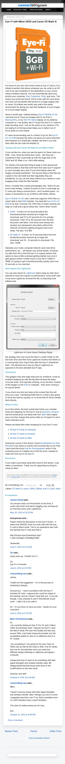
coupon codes (15, 477)
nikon (58, 488)
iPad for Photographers (34, 448)
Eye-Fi (46, 488)
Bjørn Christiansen (19, 619)
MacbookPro (11, 120)
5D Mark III (15, 235)
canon (26, 488)
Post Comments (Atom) (39, 738)
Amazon (55, 412)
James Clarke (16, 500)
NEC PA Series (30, 120)
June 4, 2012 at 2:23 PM (21, 613)
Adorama (46, 412)
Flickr (43, 96)
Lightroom (30, 273)
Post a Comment (15, 720)
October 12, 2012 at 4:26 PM (22, 714)
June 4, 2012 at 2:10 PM (20, 568)
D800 (12, 212)
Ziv (11, 553)
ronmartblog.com (18, 573)
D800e (39, 488)
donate (54, 475)
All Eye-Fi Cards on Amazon (22, 434)
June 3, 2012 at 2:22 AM (21, 547)
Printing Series (36, 9)
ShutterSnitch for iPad (50, 443)
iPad (28, 96)
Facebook (35, 96)
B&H (44, 414)
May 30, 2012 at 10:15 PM (21, 512)
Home (9, 9)
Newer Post (11, 731)
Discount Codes (20, 9)
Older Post (55, 731)
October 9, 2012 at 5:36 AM (22, 677)
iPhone (9, 446)
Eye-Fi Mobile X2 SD (48, 114)
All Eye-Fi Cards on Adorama (23, 430)
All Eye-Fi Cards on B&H (21, 438)
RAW (24, 201)
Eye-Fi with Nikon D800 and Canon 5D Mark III (30, 21)
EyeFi (52, 488)
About (48, 9)
